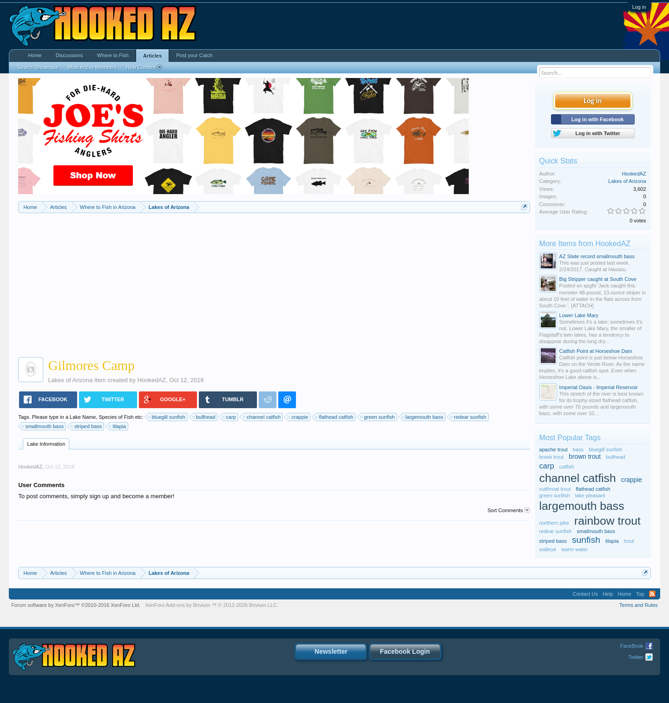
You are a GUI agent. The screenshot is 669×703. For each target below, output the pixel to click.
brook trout (551, 457)
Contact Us (584, 594)
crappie (298, 417)
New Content (144, 67)
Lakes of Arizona (70, 380)
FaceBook (631, 646)
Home (34, 55)
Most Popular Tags (570, 438)
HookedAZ (152, 380)
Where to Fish (112, 55)
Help (608, 594)
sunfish (586, 540)
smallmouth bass (43, 426)
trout (629, 541)
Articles (152, 56)
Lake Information (46, 444)
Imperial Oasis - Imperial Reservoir (598, 387)
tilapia (118, 426)
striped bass (87, 426)
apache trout (553, 449)
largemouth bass (423, 417)
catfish (566, 466)
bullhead (204, 417)
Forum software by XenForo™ (75, 605)
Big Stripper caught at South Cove (597, 279)
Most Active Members (92, 67)
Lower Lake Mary (578, 315)
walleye (548, 549)
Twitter (635, 657)
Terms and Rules (638, 605)
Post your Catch (194, 55)
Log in (639, 7)
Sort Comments (508, 510)
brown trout (585, 456)
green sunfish (377, 417)
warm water (574, 549)
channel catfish (262, 417)
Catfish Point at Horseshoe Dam (595, 351)
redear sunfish (468, 417)
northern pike (554, 523)
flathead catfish (334, 417)
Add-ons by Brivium (211, 605)
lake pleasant (590, 495)
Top (640, 594)
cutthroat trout (555, 489)
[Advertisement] (274, 283)
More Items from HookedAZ (585, 243)
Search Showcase (38, 67)
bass (578, 449)
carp (229, 417)
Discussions (69, 55)
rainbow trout (607, 520)
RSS (652, 594)
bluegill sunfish (167, 417)
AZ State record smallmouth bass (597, 256)
